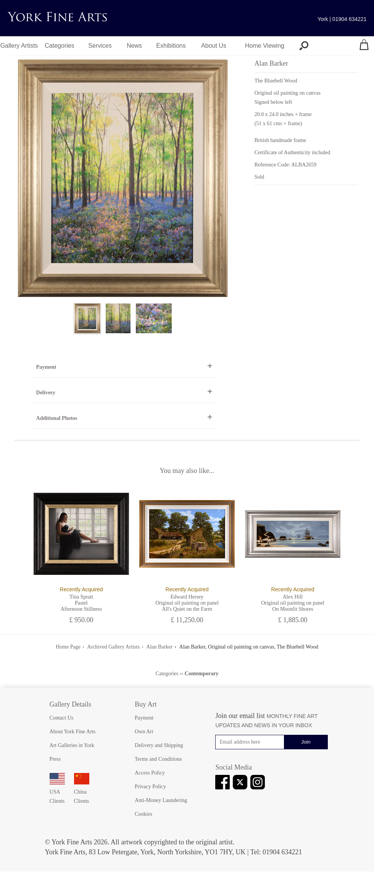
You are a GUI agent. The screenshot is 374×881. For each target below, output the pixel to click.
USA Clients (57, 792)
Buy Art (146, 704)
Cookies (143, 814)
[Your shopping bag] (364, 45)
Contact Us (62, 718)
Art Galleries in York (72, 745)
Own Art (144, 731)
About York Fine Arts (73, 731)
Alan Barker (159, 647)
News (134, 45)
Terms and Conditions (158, 759)
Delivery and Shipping (159, 745)
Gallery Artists (19, 45)
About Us (213, 45)
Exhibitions (170, 45)
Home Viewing (264, 45)
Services (99, 45)
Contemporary (202, 673)
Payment (46, 367)
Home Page (68, 647)
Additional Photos (56, 418)
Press (55, 759)
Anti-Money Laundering (161, 800)
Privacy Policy (150, 786)
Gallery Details (70, 704)
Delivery (46, 392)
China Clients (81, 792)
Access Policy (150, 773)
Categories (59, 45)
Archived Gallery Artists (113, 647)
